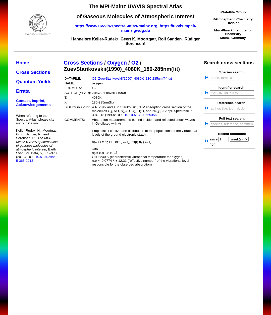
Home (22, 62)
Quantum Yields (33, 81)
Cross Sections (33, 72)
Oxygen (117, 63)
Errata (23, 91)
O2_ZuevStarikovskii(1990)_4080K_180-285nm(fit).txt (132, 78)
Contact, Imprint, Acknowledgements (33, 103)
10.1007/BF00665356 (141, 115)
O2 (134, 63)
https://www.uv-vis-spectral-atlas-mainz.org (116, 26)
